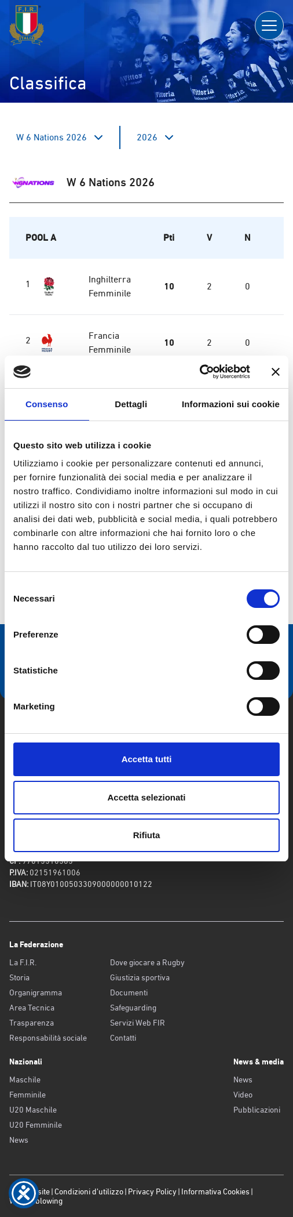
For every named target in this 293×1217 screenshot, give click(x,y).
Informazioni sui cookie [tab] (231, 404)
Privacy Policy (152, 1191)
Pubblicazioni (256, 1109)
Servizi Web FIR (137, 1022)
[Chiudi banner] (276, 372)
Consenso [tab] (46, 404)
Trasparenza (31, 1022)
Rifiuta (146, 835)
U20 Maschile (33, 1109)
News (18, 1139)
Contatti (123, 1037)
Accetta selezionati (146, 797)
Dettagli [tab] (131, 404)
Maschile (25, 1079)
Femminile (27, 1094)
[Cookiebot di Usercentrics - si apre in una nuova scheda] (199, 371)
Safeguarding (133, 1007)
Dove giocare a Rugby (147, 962)
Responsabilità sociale (48, 1037)
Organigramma (35, 992)
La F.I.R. (22, 962)
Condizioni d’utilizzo (88, 1191)
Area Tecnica (31, 1007)
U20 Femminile (35, 1124)
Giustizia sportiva (140, 977)
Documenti (129, 992)
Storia (19, 977)
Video (242, 1094)
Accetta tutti (147, 759)
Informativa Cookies (215, 1191)
